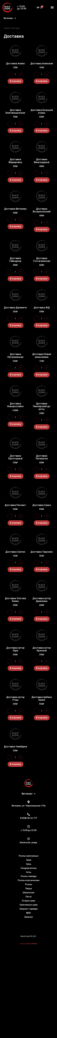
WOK (28, 928)
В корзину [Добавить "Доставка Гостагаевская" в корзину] (41, 278)
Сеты (28, 888)
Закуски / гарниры (28, 924)
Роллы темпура (28, 892)
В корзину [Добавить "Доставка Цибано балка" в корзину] (41, 725)
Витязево (10, 18)
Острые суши (28, 916)
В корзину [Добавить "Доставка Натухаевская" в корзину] (15, 374)
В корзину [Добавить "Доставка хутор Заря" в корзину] (15, 668)
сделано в (28, 959)
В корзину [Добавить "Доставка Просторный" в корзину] (15, 476)
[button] (52, 7)
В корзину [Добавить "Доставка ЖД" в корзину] (41, 325)
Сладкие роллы (29, 884)
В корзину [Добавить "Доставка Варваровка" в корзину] (15, 179)
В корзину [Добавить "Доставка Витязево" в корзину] (15, 226)
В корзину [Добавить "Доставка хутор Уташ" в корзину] (15, 725)
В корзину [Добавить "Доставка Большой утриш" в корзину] (41, 130)
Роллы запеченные (28, 871)
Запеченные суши (28, 920)
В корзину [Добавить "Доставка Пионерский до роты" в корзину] (41, 426)
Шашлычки (28, 908)
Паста (28, 912)
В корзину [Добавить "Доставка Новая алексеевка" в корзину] (41, 374)
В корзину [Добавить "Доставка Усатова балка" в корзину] (15, 618)
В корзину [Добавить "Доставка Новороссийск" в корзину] (15, 424)
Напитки (28, 932)
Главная (7, 28)
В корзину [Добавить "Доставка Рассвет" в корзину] (15, 522)
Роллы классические (28, 896)
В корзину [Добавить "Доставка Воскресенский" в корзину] (41, 229)
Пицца (28, 904)
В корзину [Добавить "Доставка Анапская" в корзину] (41, 81)
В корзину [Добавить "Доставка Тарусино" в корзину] (41, 569)
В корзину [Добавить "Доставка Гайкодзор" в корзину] (15, 278)
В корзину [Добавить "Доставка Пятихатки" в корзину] (41, 476)
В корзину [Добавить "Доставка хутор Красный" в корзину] (41, 668)
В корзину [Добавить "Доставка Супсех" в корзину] (15, 569)
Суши (28, 875)
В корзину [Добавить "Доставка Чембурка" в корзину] (15, 779)
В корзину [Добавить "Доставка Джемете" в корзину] (15, 325)
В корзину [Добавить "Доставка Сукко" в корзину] (41, 522)
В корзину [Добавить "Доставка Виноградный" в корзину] (41, 179)
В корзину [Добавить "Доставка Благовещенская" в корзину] (15, 130)
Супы (28, 879)
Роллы (28, 900)
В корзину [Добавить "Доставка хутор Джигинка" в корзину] (41, 618)
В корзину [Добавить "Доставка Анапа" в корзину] (15, 81)
